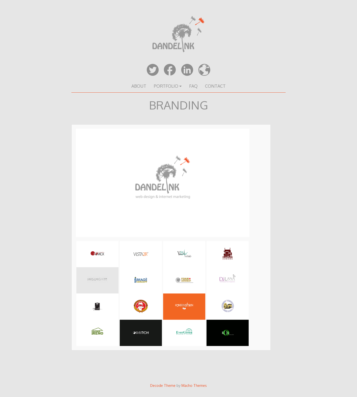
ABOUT (138, 86)
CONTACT (215, 86)
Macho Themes (194, 385)
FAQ (193, 86)
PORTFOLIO (166, 86)
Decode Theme (163, 385)
